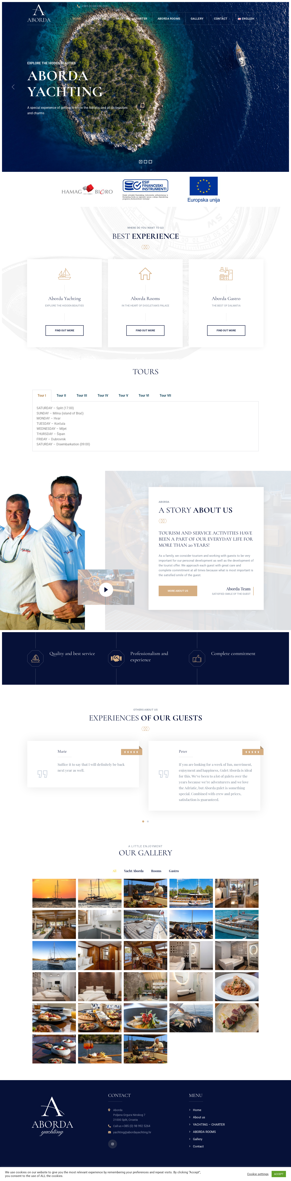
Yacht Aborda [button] (133, 871)
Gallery (197, 18)
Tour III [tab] (82, 395)
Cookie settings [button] (258, 1174)
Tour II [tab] (61, 395)
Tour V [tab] (123, 395)
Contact (221, 18)
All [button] (114, 871)
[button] (140, 161)
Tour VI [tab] (144, 395)
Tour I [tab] (42, 395)
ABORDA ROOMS (169, 18)
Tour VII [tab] (165, 395)
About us (99, 18)
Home (77, 18)
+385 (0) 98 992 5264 (136, 1126)
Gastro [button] (174, 871)
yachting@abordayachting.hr (132, 1132)
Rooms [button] (156, 871)
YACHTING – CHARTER (131, 18)
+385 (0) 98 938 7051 (93, 6)
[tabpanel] (145, 426)
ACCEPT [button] (279, 1174)
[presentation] (13, 87)
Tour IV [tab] (103, 395)
